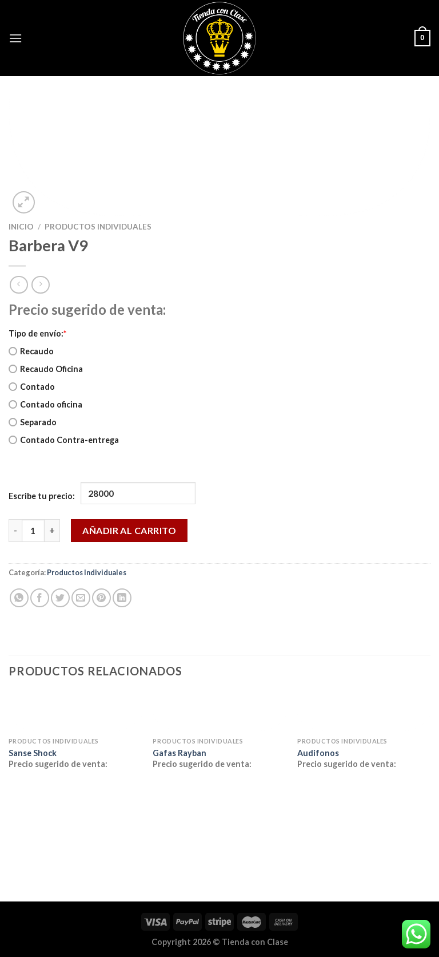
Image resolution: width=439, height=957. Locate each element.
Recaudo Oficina (46, 369)
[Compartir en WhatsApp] (19, 597)
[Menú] (15, 38)
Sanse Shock (33, 753)
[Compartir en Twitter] (60, 597)
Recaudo (31, 351)
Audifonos (318, 753)
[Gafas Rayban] (219, 711)
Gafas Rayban (179, 753)
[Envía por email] (80, 597)
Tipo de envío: (37, 333)
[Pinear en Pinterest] (101, 597)
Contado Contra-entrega (64, 440)
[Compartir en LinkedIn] (122, 597)
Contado (32, 386)
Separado (33, 422)
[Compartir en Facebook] (39, 597)
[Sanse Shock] (75, 711)
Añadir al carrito (129, 530)
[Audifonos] (363, 711)
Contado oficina (45, 404)
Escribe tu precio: (42, 496)
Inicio (21, 226)
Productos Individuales (98, 226)
